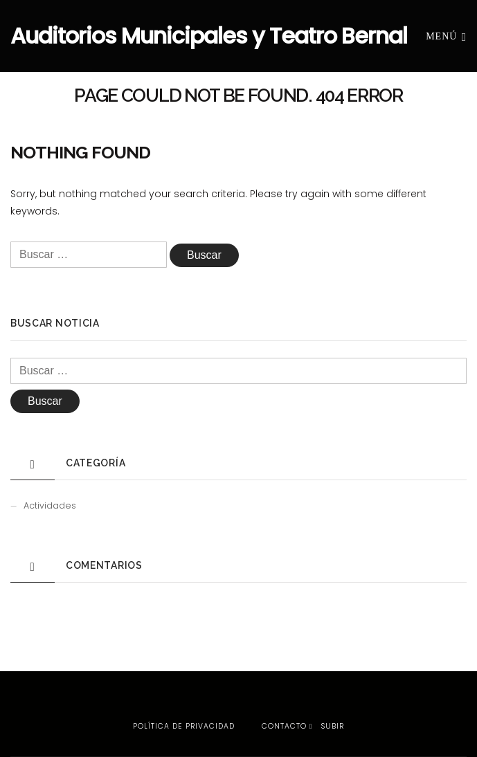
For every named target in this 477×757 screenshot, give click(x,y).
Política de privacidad (184, 726)
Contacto (284, 726)
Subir (327, 726)
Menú (446, 35)
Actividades (50, 505)
